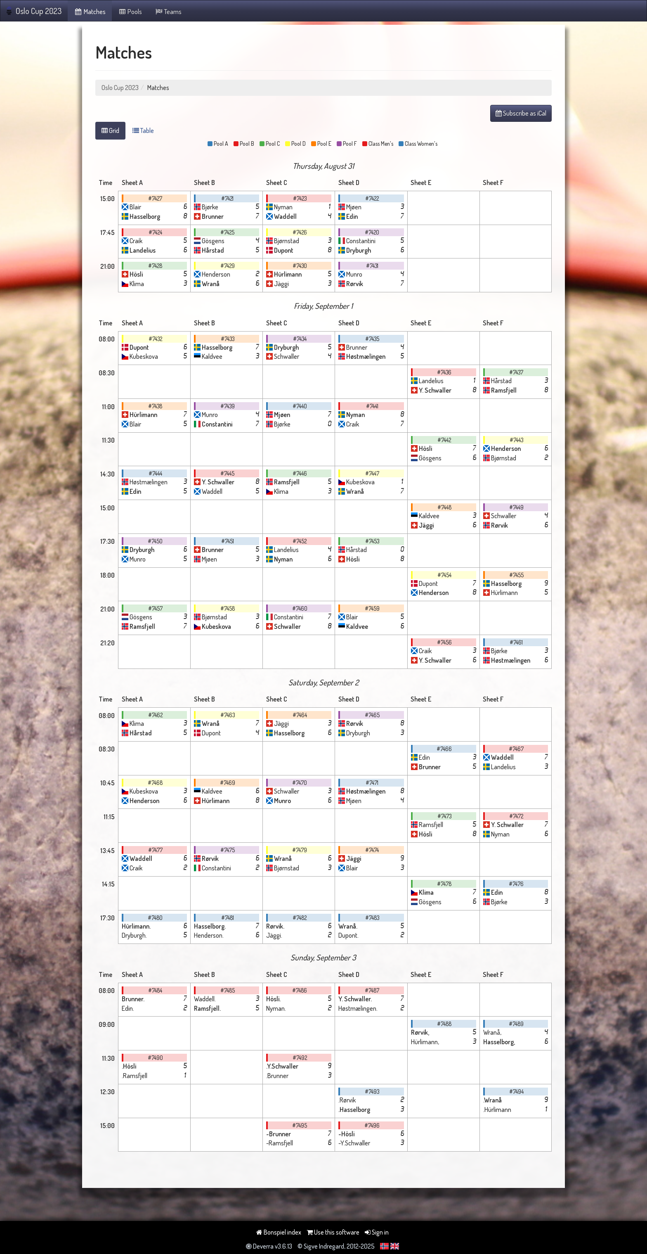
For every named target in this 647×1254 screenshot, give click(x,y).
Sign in (377, 1232)
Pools (130, 11)
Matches (90, 11)
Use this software (333, 1232)
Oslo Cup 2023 (34, 10)
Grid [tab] (110, 130)
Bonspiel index (278, 1232)
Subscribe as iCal (521, 113)
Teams (168, 11)
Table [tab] (143, 130)
